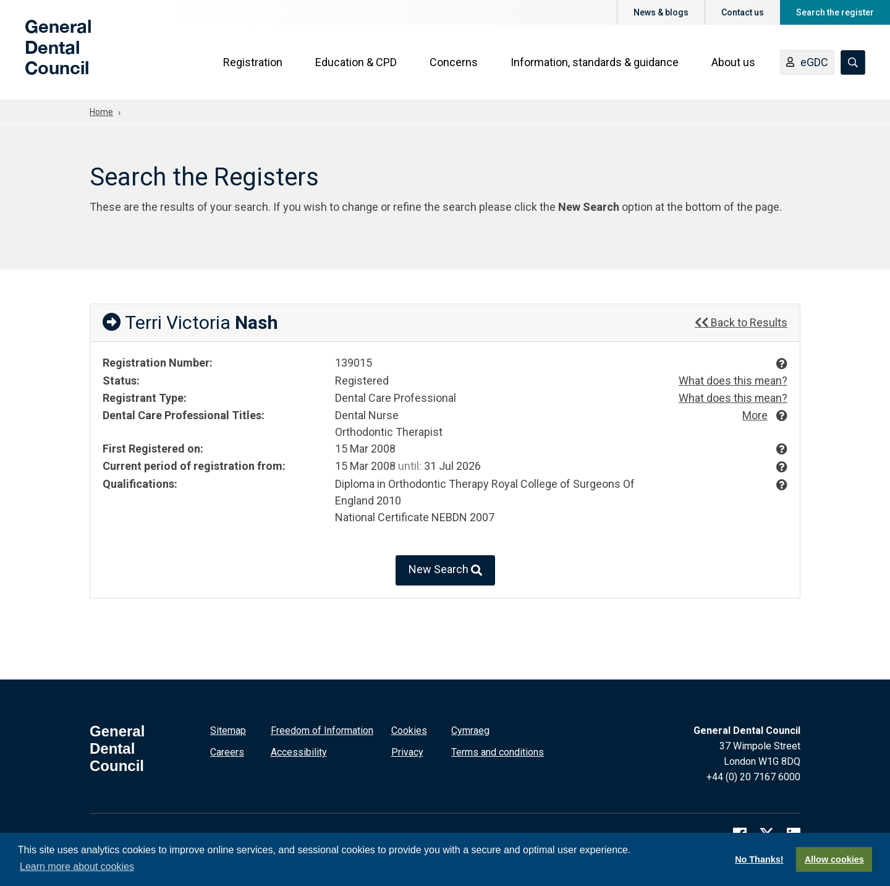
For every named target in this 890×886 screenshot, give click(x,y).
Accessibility (299, 751)
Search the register (835, 12)
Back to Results (741, 322)
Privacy (407, 751)
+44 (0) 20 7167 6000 (753, 776)
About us (733, 62)
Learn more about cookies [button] (77, 866)
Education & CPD (356, 62)
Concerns (454, 62)
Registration (252, 62)
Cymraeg (470, 729)
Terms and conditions (497, 751)
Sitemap (228, 729)
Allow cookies (834, 859)
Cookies (409, 729)
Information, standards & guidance (595, 62)
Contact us (742, 12)
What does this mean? (732, 380)
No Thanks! (759, 859)
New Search (445, 569)
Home (101, 112)
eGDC (807, 63)
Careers (227, 751)
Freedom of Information (322, 729)
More (755, 413)
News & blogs (661, 12)
